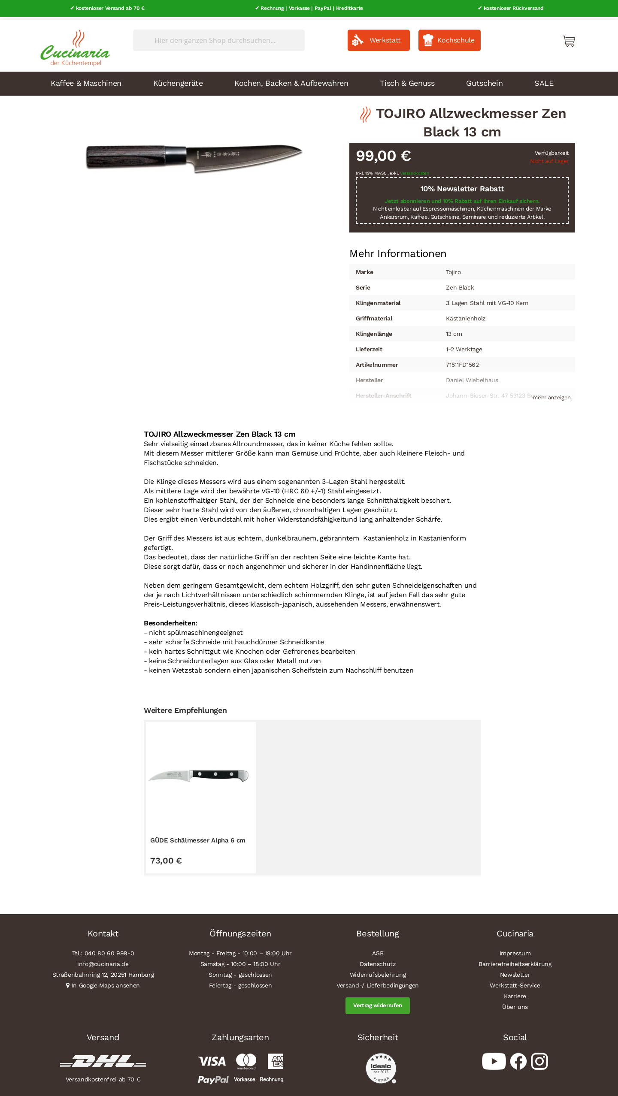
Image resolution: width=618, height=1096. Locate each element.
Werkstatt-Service (515, 982)
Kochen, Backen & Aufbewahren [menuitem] (291, 80)
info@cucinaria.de (102, 961)
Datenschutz (377, 961)
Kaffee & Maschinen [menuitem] (86, 80)
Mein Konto (532, 37)
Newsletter (515, 972)
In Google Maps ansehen (106, 982)
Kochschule (456, 37)
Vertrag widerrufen (377, 1002)
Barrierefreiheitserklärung (515, 961)
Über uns (515, 1004)
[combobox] (219, 37)
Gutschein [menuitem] (484, 80)
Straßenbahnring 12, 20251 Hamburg (103, 972)
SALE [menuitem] (544, 80)
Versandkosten (414, 170)
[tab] (398, 251)
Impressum (515, 950)
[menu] (309, 81)
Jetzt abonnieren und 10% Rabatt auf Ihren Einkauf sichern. (462, 198)
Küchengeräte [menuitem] (178, 80)
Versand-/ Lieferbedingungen (377, 982)
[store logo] (73, 42)
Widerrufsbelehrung (378, 972)
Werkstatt (385, 37)
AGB (378, 950)
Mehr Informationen (398, 250)
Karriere (515, 993)
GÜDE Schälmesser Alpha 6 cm (197, 837)
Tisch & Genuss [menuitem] (407, 80)
